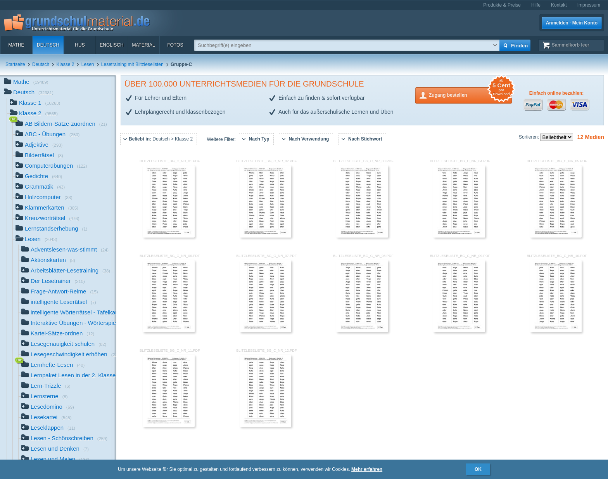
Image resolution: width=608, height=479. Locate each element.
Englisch (111, 45)
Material (143, 45)
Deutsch (48, 45)
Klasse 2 (65, 64)
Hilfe (536, 5)
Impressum (588, 5)
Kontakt (559, 5)
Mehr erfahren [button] (366, 469)
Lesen (87, 64)
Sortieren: (529, 137)
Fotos (175, 45)
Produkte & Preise (502, 5)
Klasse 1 (35, 103)
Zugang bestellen (470, 94)
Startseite (15, 64)
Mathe (16, 45)
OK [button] (478, 469)
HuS (80, 45)
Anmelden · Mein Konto (572, 23)
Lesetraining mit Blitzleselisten (132, 64)
